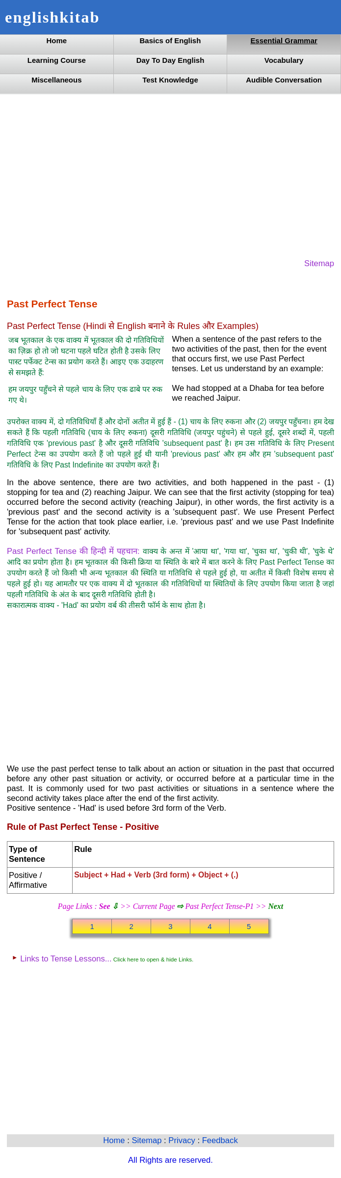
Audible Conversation (284, 80)
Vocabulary (284, 60)
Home (57, 40)
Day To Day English (170, 60)
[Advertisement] (170, 175)
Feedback (220, 1140)
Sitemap (319, 263)
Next (275, 906)
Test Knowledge (170, 80)
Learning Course (56, 60)
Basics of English (170, 40)
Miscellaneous (56, 80)
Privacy (182, 1140)
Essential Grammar (283, 40)
